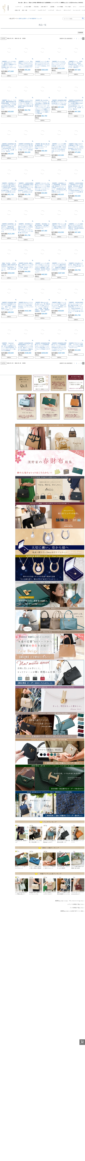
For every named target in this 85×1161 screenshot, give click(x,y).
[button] (74, 38)
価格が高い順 (18, 38)
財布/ (20, 18)
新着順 (24, 38)
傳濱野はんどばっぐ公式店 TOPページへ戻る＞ (72, 911)
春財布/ (34, 18)
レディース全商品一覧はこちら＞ (76, 904)
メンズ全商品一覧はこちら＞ (77, 907)
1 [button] (76, 38)
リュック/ (39, 18)
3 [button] (81, 38)
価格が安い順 (10, 38)
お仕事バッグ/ (26, 18)
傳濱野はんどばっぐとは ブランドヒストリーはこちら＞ (69, 900)
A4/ (31, 18)
